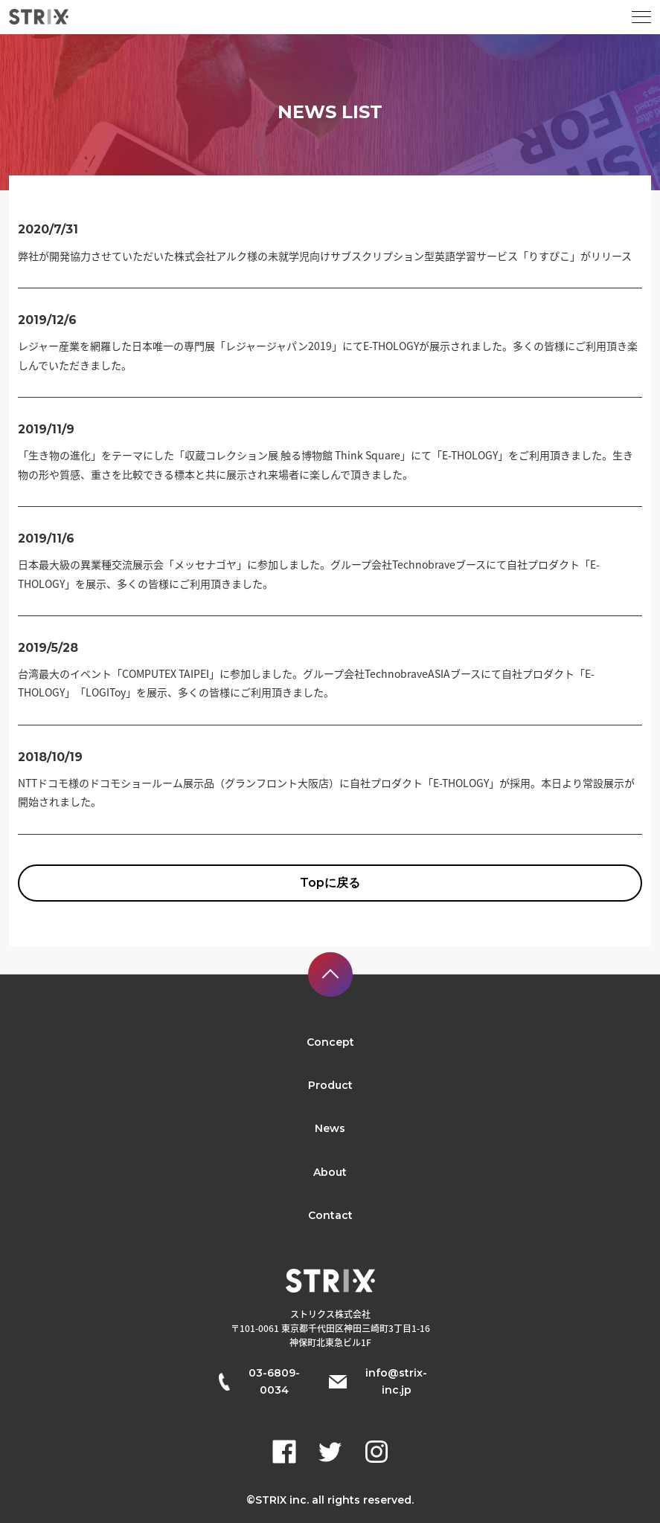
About (330, 1172)
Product (330, 1085)
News (330, 1128)
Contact (330, 1215)
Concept (330, 1042)
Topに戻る (330, 883)
